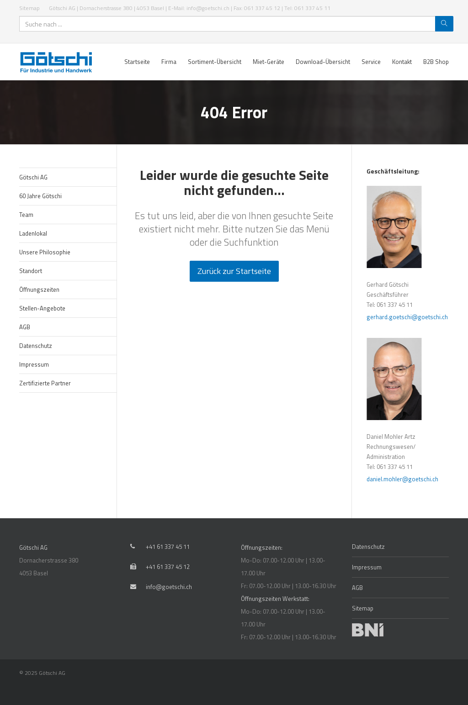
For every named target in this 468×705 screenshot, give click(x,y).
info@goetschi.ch (169, 586)
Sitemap (29, 8)
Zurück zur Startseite (234, 271)
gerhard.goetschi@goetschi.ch (410, 316)
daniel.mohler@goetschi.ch (405, 479)
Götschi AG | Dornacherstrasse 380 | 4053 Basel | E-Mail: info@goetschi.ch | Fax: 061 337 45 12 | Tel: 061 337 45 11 (189, 8)
